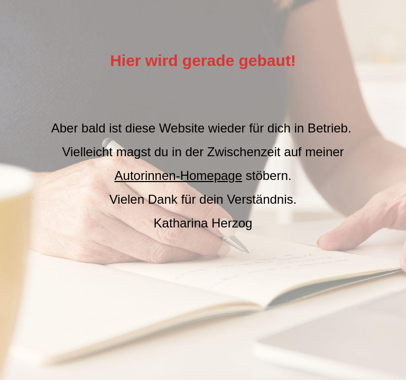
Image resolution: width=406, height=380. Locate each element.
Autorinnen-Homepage (179, 175)
